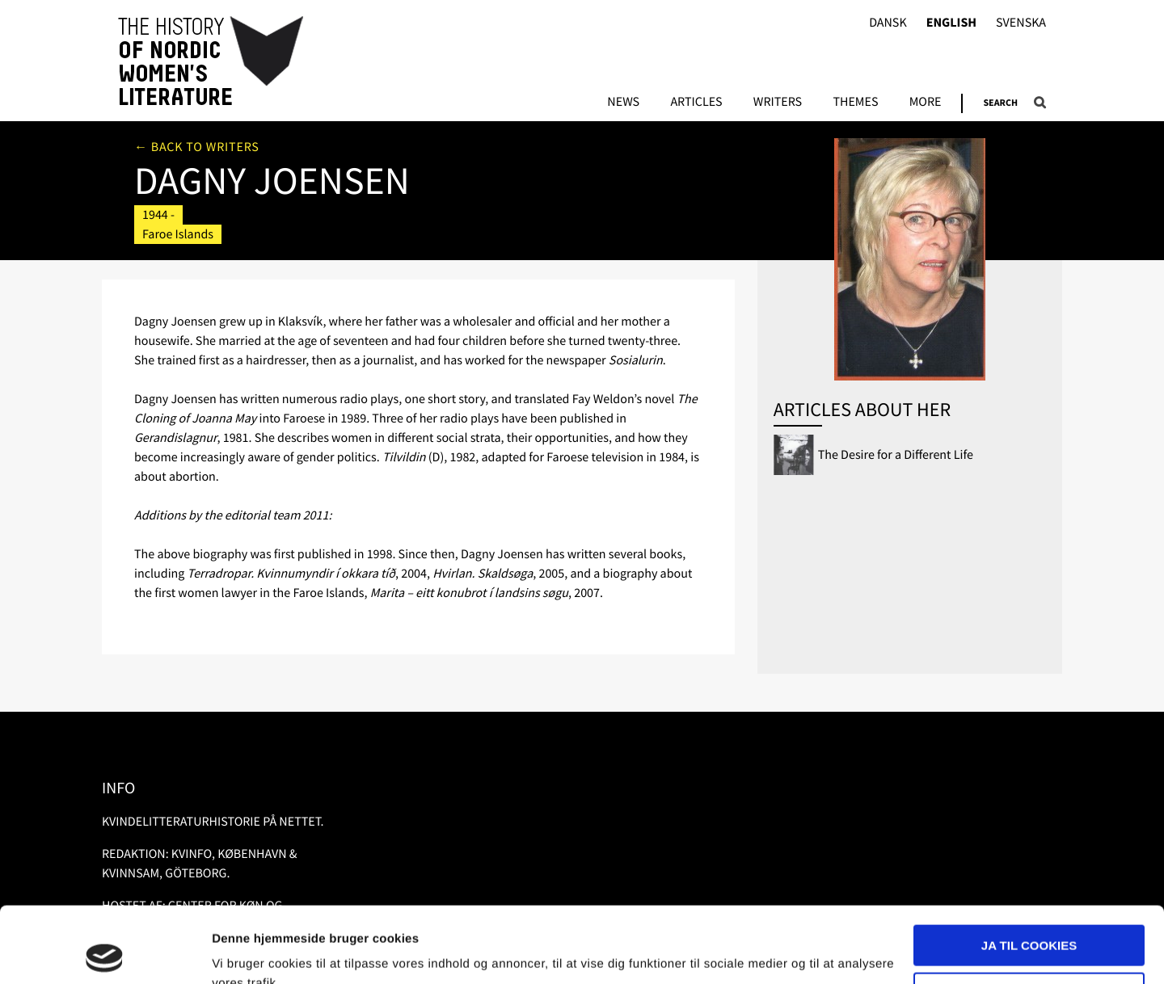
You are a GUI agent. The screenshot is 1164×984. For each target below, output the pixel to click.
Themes (855, 102)
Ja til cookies (1029, 870)
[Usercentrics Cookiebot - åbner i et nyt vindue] (104, 952)
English (951, 23)
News (623, 102)
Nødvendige (1029, 916)
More (925, 102)
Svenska (1021, 23)
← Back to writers (196, 147)
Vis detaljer (244, 952)
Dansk (888, 23)
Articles (696, 102)
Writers (777, 102)
